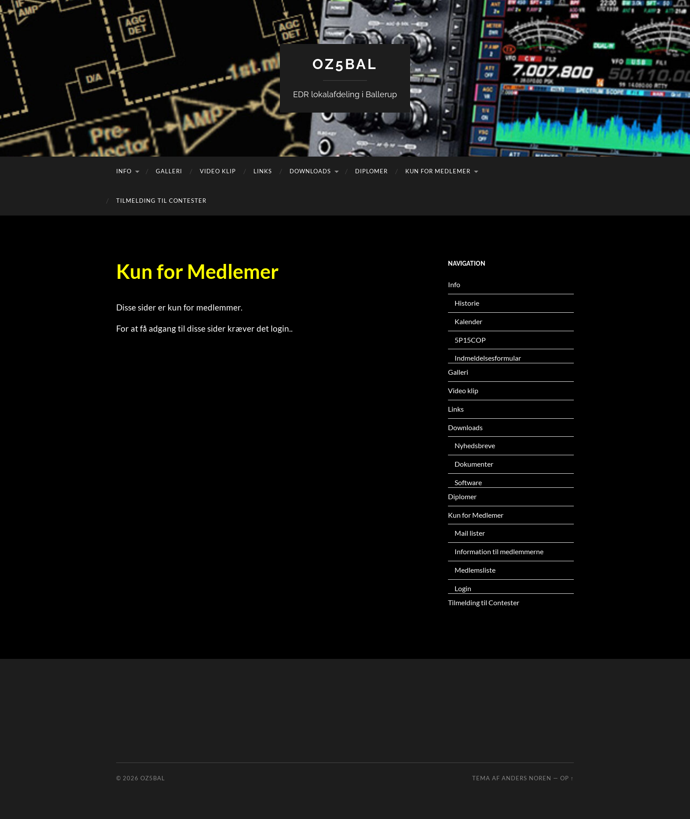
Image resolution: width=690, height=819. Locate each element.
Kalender (468, 321)
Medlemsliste (475, 570)
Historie (467, 303)
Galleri (169, 171)
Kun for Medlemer (437, 171)
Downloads (310, 171)
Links (262, 171)
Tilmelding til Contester (161, 200)
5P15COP (470, 340)
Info (124, 171)
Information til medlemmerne (499, 551)
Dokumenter (474, 464)
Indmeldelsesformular (488, 358)
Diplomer (371, 171)
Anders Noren (526, 778)
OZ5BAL (345, 64)
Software (468, 482)
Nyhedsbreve (475, 445)
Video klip (218, 171)
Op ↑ (567, 778)
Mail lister (470, 533)
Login (463, 588)
